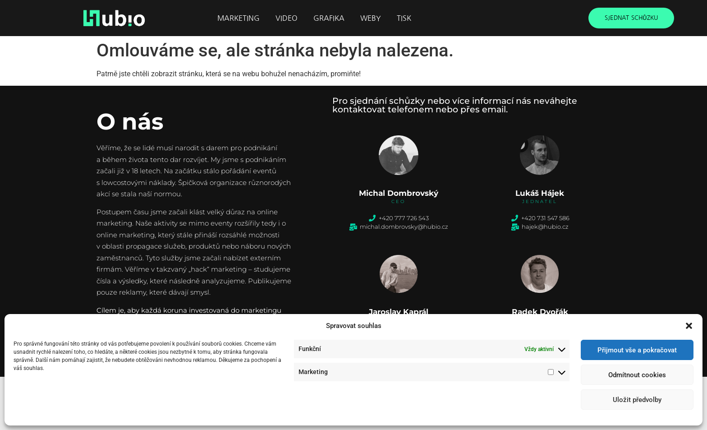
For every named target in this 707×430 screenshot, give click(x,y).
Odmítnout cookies (637, 375)
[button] (688, 325)
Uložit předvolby (637, 400)
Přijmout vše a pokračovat (637, 350)
